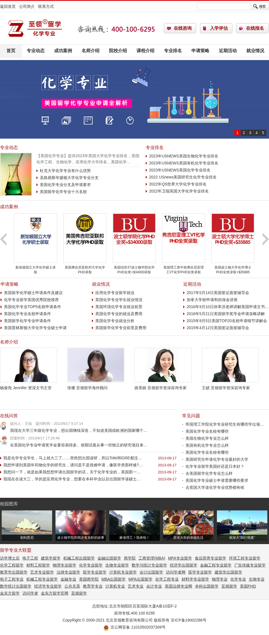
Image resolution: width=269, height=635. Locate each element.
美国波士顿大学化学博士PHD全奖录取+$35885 (232, 267)
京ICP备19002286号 (189, 620)
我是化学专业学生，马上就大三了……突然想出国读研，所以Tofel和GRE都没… (72, 458)
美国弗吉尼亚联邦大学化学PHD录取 (84, 267)
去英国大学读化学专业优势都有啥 (214, 487)
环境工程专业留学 (244, 558)
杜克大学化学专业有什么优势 (65, 170)
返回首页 (8, 6)
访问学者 (30, 593)
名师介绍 (90, 50)
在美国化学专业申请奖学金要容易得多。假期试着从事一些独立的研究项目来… (78, 445)
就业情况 (255, 50)
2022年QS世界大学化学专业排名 (178, 184)
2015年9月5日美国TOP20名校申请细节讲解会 (227, 320)
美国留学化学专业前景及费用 (120, 327)
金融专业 (68, 579)
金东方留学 (10, 593)
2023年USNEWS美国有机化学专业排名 (183, 163)
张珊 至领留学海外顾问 (95, 385)
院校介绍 (118, 50)
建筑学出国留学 (228, 572)
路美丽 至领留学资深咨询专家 (163, 385)
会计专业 (154, 586)
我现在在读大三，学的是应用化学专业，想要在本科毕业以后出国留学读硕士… (72, 479)
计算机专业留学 (123, 572)
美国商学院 (89, 579)
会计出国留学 (151, 572)
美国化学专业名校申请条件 (27, 313)
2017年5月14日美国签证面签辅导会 (218, 292)
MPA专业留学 (180, 558)
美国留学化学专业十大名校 (63, 191)
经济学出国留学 (183, 565)
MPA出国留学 (140, 579)
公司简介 (27, 6)
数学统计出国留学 (15, 586)
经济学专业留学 (48, 586)
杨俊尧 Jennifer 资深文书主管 (28, 385)
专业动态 (36, 50)
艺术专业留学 (42, 572)
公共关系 (72, 586)
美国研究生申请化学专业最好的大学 (216, 459)
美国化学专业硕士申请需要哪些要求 (216, 480)
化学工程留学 (12, 565)
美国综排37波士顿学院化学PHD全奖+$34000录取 (134, 267)
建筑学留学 (51, 558)
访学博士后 (10, 558)
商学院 (130, 558)
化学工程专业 (167, 579)
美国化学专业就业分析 (114, 320)
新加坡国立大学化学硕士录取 (35, 267)
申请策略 (200, 50)
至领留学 (229, 586)
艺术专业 (135, 586)
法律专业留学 (68, 572)
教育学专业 (93, 586)
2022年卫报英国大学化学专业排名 (179, 191)
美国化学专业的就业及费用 (118, 313)
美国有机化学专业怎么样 (207, 445)
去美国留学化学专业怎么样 (209, 473)
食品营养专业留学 (210, 558)
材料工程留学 (38, 565)
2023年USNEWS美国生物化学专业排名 (183, 156)
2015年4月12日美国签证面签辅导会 (218, 327)
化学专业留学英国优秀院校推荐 (31, 299)
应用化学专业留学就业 (114, 292)
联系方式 (46, 6)
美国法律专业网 (178, 586)
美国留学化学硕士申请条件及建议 (33, 292)
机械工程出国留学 (79, 558)
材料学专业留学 (195, 579)
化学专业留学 (35, 28)
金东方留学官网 (54, 593)
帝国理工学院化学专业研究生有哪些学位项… (224, 424)
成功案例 (63, 50)
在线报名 (255, 28)
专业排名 (173, 50)
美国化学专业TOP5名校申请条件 (32, 306)
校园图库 (9, 503)
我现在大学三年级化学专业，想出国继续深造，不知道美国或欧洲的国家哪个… (78, 430)
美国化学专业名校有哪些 (207, 431)
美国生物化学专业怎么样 (207, 438)
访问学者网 (175, 572)
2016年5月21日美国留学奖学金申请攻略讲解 (226, 313)
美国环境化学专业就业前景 (118, 306)
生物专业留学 (117, 565)
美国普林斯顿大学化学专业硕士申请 (35, 327)
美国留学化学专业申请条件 (27, 320)
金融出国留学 (109, 558)
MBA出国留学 (113, 579)
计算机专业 (115, 586)
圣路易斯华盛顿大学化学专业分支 (69, 177)
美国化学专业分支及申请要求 (65, 184)
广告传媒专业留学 (250, 565)
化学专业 (238, 579)
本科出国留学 (207, 586)
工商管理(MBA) (151, 558)
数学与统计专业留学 (149, 565)
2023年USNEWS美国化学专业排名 (179, 170)
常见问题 (191, 415)
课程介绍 (145, 50)
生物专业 (257, 579)
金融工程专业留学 (215, 565)
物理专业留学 (64, 565)
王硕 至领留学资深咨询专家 (230, 385)
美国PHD (248, 586)
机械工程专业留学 (42, 579)
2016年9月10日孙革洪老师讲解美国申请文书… (228, 306)
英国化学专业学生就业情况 (118, 299)
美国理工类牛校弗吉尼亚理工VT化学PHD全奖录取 (183, 267)
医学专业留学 (94, 572)
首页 (10, 50)
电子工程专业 (12, 579)
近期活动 (228, 50)
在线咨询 (183, 28)
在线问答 (9, 415)
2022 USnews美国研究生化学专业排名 (183, 177)
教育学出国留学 (13, 572)
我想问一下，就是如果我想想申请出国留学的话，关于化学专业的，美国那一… (72, 472)
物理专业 (220, 579)
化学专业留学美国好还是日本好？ (214, 466)
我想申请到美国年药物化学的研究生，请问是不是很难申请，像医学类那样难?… (73, 465)
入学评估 (219, 28)
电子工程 (30, 558)
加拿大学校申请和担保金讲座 (212, 299)
